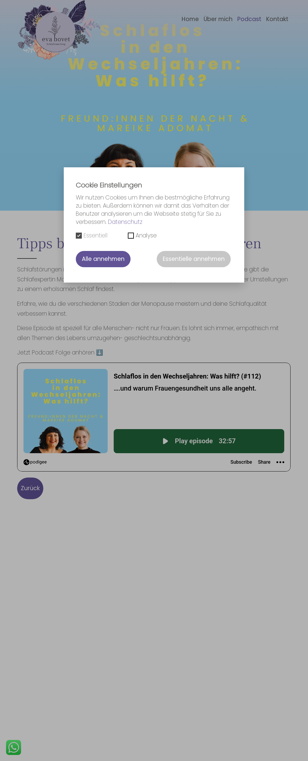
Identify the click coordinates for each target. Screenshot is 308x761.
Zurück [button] (30, 488)
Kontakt (277, 19)
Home (190, 19)
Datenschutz (125, 222)
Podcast (249, 19)
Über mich (218, 19)
